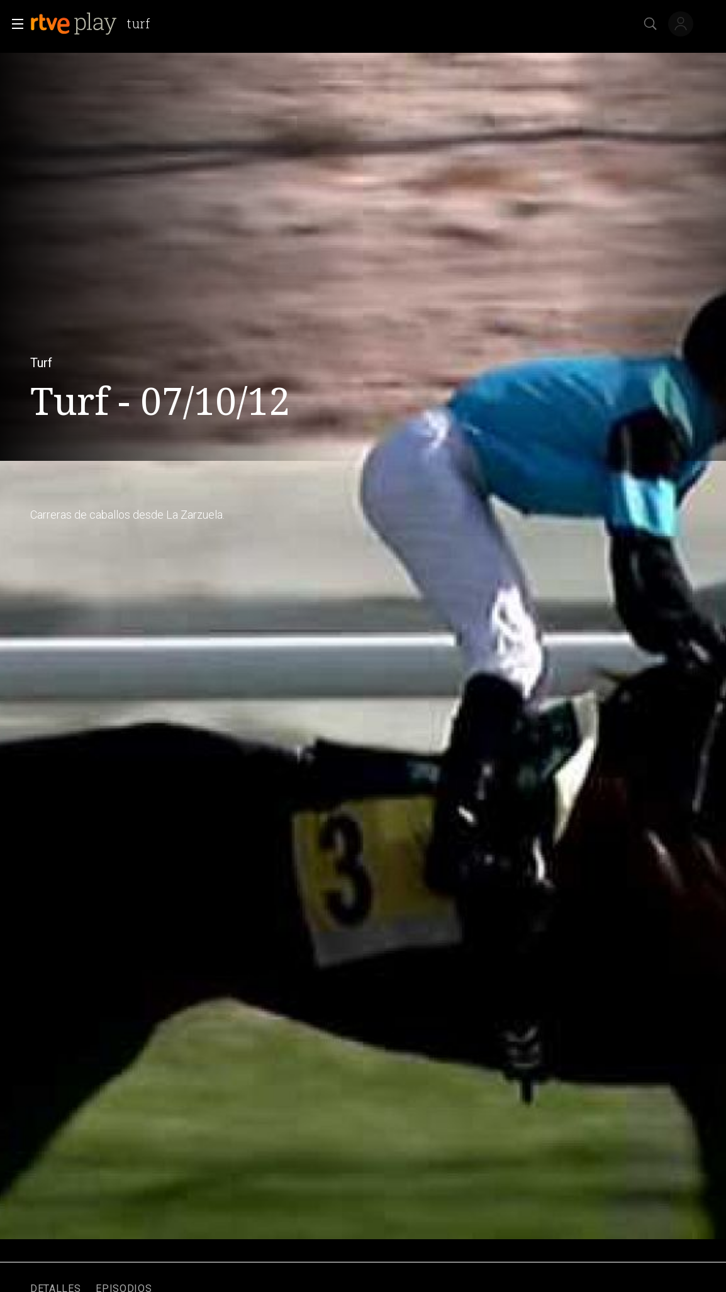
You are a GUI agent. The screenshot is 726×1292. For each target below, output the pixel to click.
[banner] (95, 24)
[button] (14, 24)
